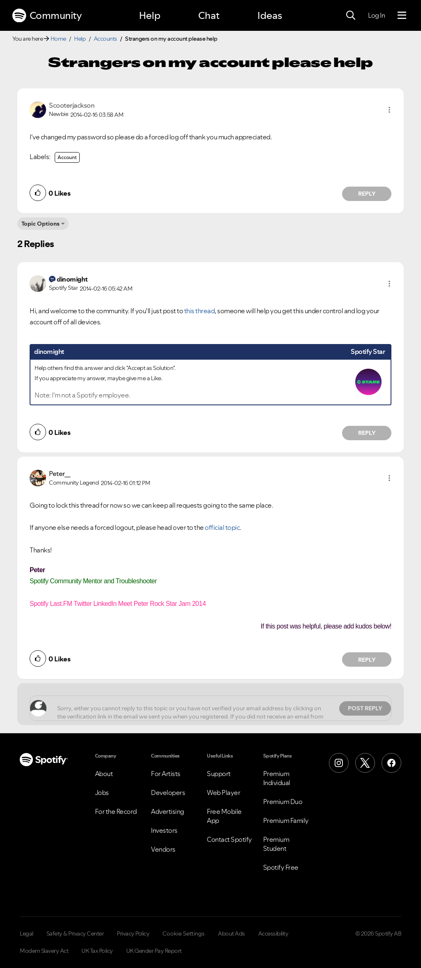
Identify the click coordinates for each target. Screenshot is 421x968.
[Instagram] (339, 763)
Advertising (167, 811)
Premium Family (286, 820)
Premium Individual (276, 778)
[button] (389, 110)
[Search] (351, 15)
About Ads (231, 933)
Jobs (102, 792)
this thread (199, 310)
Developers (168, 792)
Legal (26, 933)
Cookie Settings (183, 933)
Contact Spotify (229, 839)
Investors (164, 830)
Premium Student (276, 844)
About (104, 773)
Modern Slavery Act (44, 950)
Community (46, 16)
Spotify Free (280, 867)
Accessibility (273, 933)
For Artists (165, 773)
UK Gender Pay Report (154, 950)
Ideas (269, 15)
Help (149, 15)
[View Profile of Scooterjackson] (71, 105)
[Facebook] (391, 763)
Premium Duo (283, 801)
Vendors (163, 849)
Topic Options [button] (40, 223)
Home (58, 39)
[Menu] (402, 15)
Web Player (223, 792)
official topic (222, 527)
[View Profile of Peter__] (60, 473)
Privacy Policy (133, 933)
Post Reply (365, 708)
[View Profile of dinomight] (72, 279)
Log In (376, 15)
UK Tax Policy (97, 950)
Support (219, 773)
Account (67, 157)
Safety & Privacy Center (75, 933)
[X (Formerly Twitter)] (365, 763)
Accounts (105, 39)
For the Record (116, 811)
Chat (209, 15)
